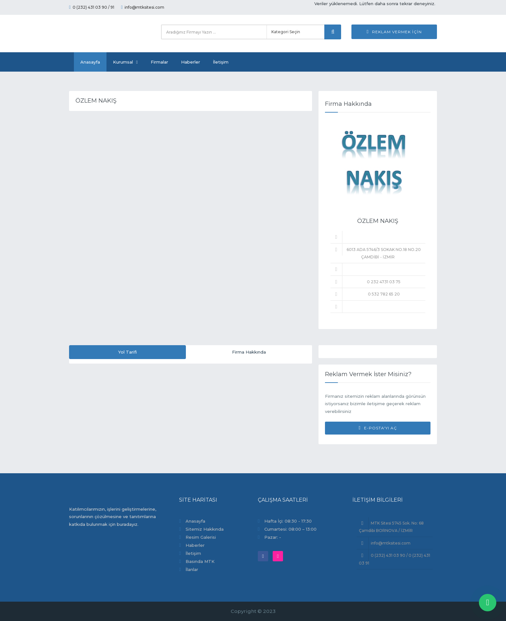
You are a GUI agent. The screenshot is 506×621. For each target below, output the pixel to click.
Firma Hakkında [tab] (249, 352)
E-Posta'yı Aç (378, 428)
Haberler (190, 62)
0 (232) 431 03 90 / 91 (91, 7)
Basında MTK (200, 561)
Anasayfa (90, 62)
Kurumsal (125, 62)
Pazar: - (272, 537)
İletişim (220, 62)
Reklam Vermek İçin (394, 31)
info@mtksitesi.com (142, 7)
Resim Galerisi (201, 537)
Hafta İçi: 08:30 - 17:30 (288, 521)
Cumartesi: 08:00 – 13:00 (290, 529)
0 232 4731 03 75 (383, 281)
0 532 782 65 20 (384, 294)
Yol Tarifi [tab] (127, 352)
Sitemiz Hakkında (205, 529)
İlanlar (192, 569)
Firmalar (159, 62)
